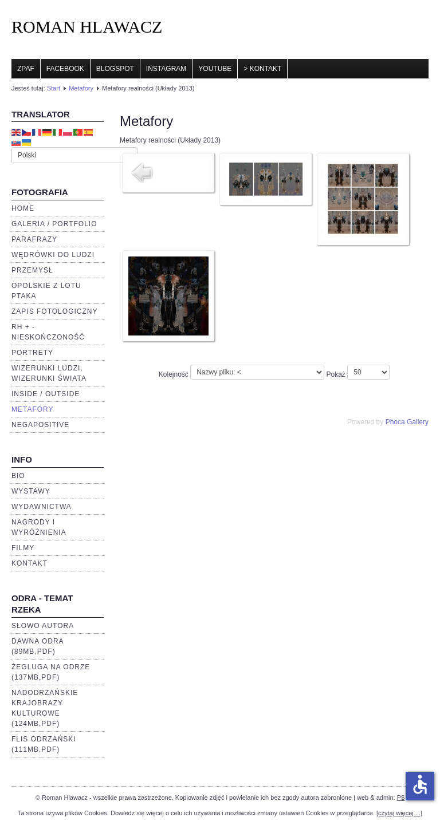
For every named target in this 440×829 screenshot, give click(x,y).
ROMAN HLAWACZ (86, 26)
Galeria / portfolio (54, 224)
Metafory (81, 88)
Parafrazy (34, 239)
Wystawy (30, 491)
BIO (18, 476)
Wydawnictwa (41, 507)
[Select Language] (74, 155)
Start (53, 88)
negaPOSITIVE (40, 425)
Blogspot (115, 69)
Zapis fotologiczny (54, 311)
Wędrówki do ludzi (53, 255)
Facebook (65, 69)
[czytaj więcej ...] (399, 813)
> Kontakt (262, 69)
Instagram (166, 69)
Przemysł (32, 270)
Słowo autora (42, 626)
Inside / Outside (45, 394)
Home (22, 208)
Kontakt (29, 563)
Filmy (22, 548)
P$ (400, 797)
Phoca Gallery (407, 422)
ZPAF (25, 69)
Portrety (32, 353)
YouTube (214, 69)
